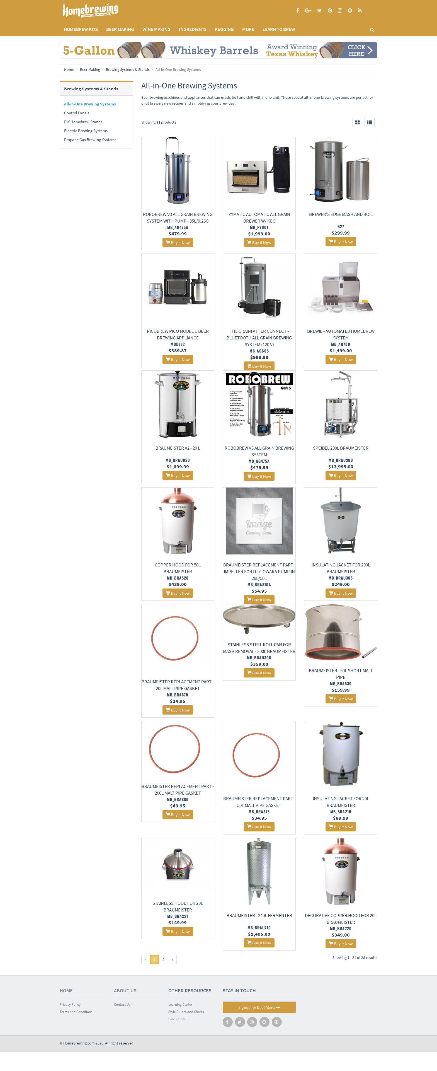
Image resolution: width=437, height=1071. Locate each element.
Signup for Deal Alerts (259, 1026)
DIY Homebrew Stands (83, 121)
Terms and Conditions (76, 1031)
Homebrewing (98, 10)
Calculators (176, 1038)
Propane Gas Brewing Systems (90, 139)
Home (69, 69)
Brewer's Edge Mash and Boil (341, 214)
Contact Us (122, 1023)
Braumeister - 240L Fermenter (259, 934)
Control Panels (76, 112)
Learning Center (180, 1023)
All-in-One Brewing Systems (90, 104)
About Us (125, 1010)
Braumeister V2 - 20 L (178, 456)
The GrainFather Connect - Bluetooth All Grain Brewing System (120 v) (259, 338)
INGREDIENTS (193, 29)
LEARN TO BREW (279, 29)
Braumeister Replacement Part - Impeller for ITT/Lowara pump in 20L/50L (259, 580)
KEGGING (224, 29)
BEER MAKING (120, 29)
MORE (248, 29)
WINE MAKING (156, 29)
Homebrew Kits (81, 29)
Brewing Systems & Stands (128, 69)
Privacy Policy (70, 1023)
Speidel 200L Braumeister (340, 456)
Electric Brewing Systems (86, 130)
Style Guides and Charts (186, 1031)
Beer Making (90, 69)
